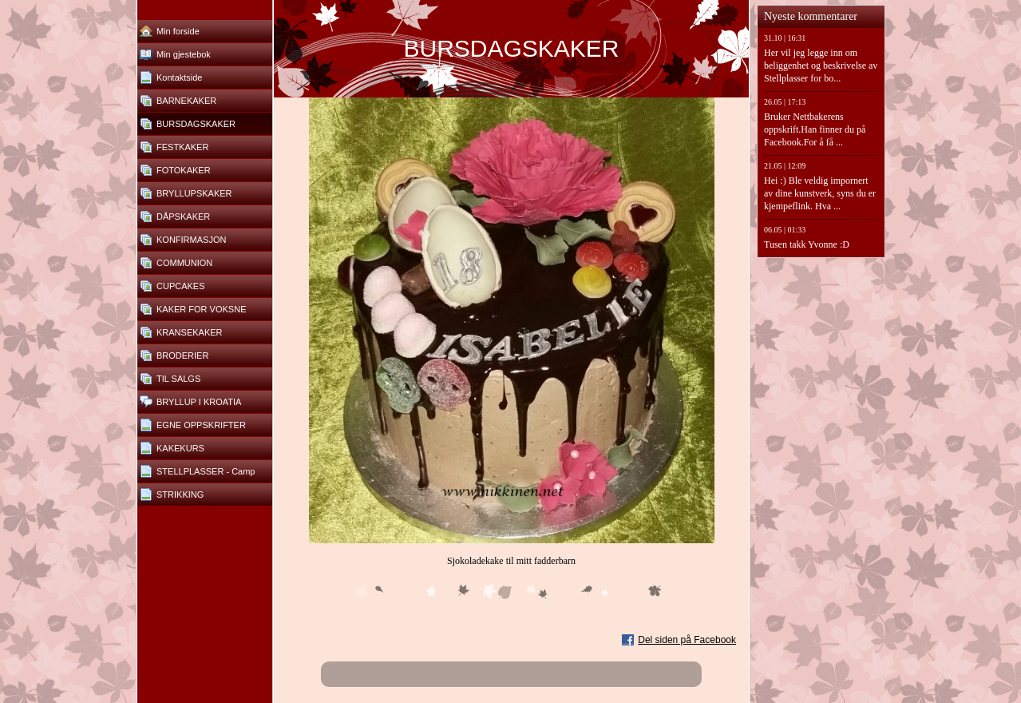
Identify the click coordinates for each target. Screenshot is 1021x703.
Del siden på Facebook (687, 639)
